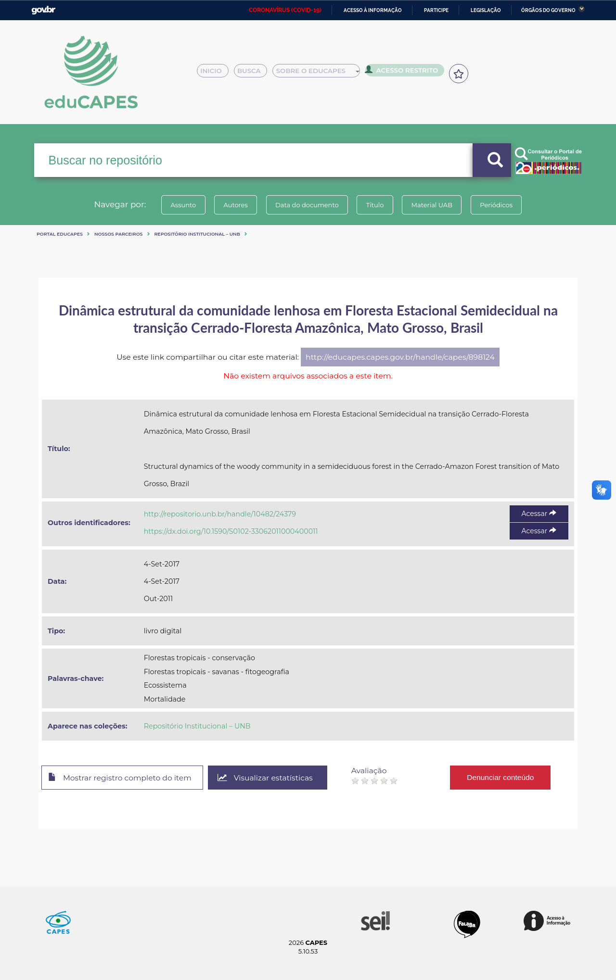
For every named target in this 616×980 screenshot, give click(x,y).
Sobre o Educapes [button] (320, 73)
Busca (254, 73)
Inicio (215, 73)
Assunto (179, 205)
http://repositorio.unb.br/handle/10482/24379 (220, 514)
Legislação (486, 10)
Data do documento (306, 205)
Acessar (539, 513)
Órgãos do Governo (548, 10)
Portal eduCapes (60, 234)
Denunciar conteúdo (505, 777)
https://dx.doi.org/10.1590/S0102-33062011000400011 (231, 531)
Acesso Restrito (404, 72)
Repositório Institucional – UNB (197, 234)
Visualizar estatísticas (269, 777)
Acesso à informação (373, 10)
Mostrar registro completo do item (121, 778)
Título (376, 205)
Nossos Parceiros (118, 234)
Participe (436, 10)
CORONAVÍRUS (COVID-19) (285, 10)
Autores (233, 205)
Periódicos (500, 205)
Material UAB (433, 205)
